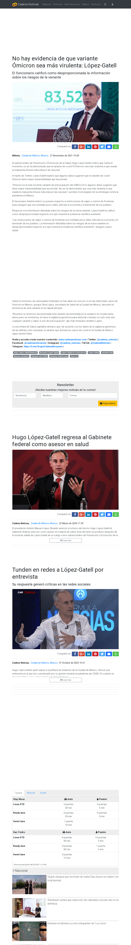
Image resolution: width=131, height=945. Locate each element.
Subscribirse (107, 403)
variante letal (107, 353)
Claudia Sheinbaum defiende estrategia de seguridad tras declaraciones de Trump (78, 931)
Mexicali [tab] (31, 656)
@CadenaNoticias (100, 343)
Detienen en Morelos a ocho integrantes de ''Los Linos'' (77, 786)
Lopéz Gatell (94, 353)
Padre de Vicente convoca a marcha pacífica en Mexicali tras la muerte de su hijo (82, 908)
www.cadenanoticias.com (73, 339)
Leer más (65, 540)
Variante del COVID (39, 356)
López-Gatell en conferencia (73, 353)
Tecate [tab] (43, 656)
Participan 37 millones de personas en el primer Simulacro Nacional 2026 (78, 811)
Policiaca (57, 4)
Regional (46, 4)
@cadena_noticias (107, 339)
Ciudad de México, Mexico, (35, 155)
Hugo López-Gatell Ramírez (25, 353)
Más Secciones (72, 4)
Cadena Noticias (25, 4)
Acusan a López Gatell (49, 353)
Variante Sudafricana (59, 356)
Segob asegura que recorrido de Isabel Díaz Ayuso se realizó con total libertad (83, 741)
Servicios (95, 4)
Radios (85, 4)
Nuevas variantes (21, 356)
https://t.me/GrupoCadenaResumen (43, 346)
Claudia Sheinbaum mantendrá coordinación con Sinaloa (78, 833)
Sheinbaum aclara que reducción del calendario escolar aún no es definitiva (83, 765)
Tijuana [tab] (18, 656)
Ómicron (74, 356)
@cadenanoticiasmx (35, 343)
